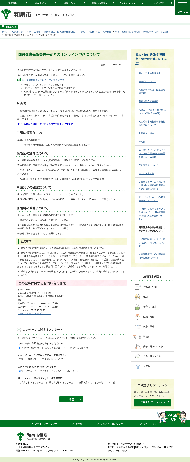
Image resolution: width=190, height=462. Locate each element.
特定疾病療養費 (146, 173)
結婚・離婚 (148, 316)
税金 (145, 297)
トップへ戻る (157, 3)
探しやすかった (28, 371)
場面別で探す (41, 3)
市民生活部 (34, 31)
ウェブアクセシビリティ (113, 423)
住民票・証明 (150, 287)
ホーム (5, 31)
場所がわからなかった (31, 382)
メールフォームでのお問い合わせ (34, 313)
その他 (63, 359)
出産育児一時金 (146, 133)
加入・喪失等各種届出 (150, 73)
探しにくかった (75, 371)
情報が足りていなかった (89, 382)
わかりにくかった (78, 347)
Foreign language (128, 3)
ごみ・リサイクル (152, 356)
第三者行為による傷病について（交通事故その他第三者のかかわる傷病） (152, 153)
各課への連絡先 (99, 3)
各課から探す (70, 3)
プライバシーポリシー (46, 423)
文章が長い (49, 359)
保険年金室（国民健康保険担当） (60, 31)
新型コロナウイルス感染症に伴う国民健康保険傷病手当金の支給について (152, 185)
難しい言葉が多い (29, 359)
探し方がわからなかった (59, 382)
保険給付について (147, 81)
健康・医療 (148, 326)
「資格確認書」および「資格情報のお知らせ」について (152, 242)
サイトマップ (150, 423)
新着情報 (12, 3)
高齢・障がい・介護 (153, 346)
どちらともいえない (53, 347)
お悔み (146, 366)
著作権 (79, 423)
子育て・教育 (150, 306)
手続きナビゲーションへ (153, 402)
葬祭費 (142, 141)
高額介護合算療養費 (148, 101)
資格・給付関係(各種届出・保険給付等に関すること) (141, 31)
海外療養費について (148, 165)
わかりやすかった (29, 347)
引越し (146, 336)
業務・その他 (87, 31)
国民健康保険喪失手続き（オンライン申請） (44, 79)
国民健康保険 (104, 31)
